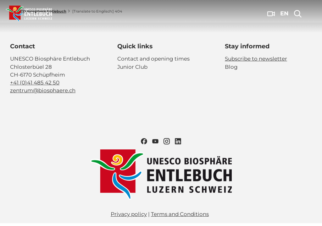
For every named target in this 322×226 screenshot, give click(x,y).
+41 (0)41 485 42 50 (34, 82)
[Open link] (161, 174)
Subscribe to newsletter (256, 59)
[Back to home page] (29, 14)
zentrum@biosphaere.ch (42, 90)
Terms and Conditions (180, 214)
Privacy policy (129, 214)
